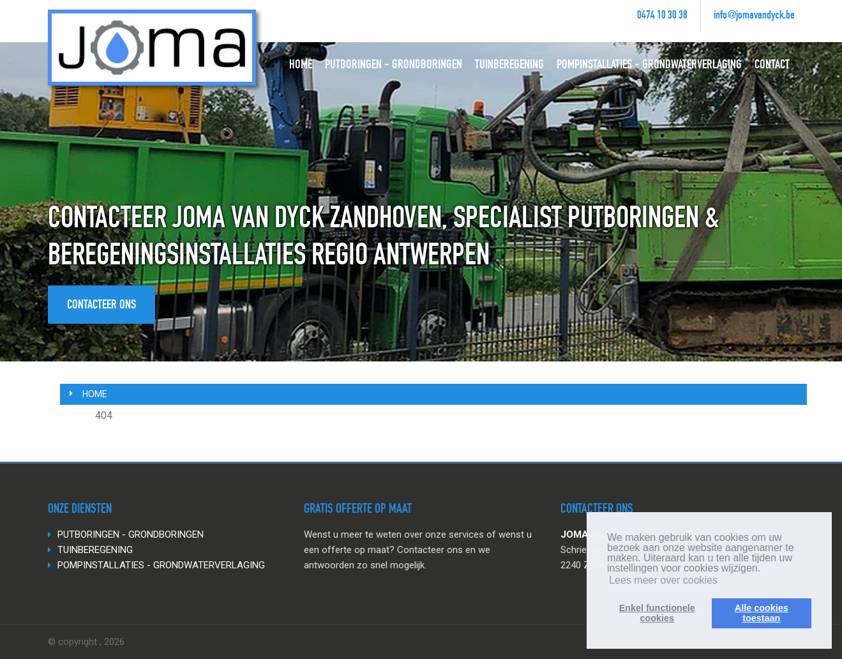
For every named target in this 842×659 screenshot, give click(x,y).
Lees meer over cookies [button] (663, 580)
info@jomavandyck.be (754, 16)
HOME (300, 65)
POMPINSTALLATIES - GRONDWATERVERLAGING (649, 65)
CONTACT (772, 65)
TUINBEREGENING (509, 65)
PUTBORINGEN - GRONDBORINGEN (393, 65)
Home (94, 394)
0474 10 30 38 (662, 16)
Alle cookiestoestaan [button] (761, 613)
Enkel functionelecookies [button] (657, 613)
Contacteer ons (101, 305)
